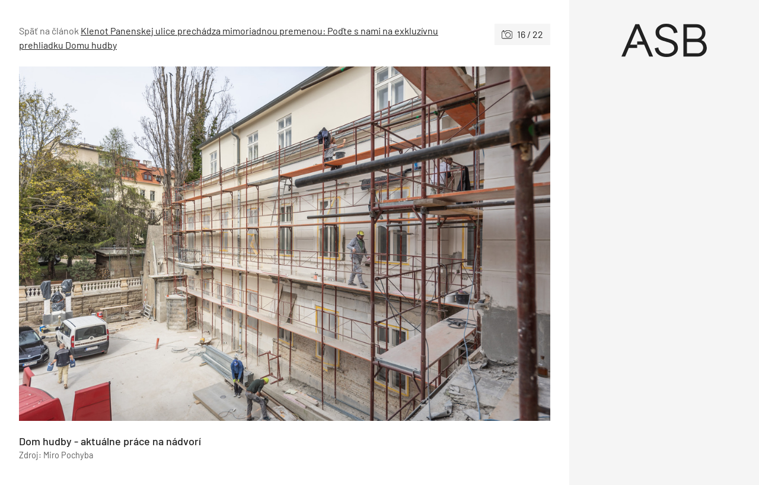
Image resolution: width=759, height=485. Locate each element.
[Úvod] (664, 40)
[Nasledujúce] (417, 243)
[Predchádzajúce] (152, 243)
